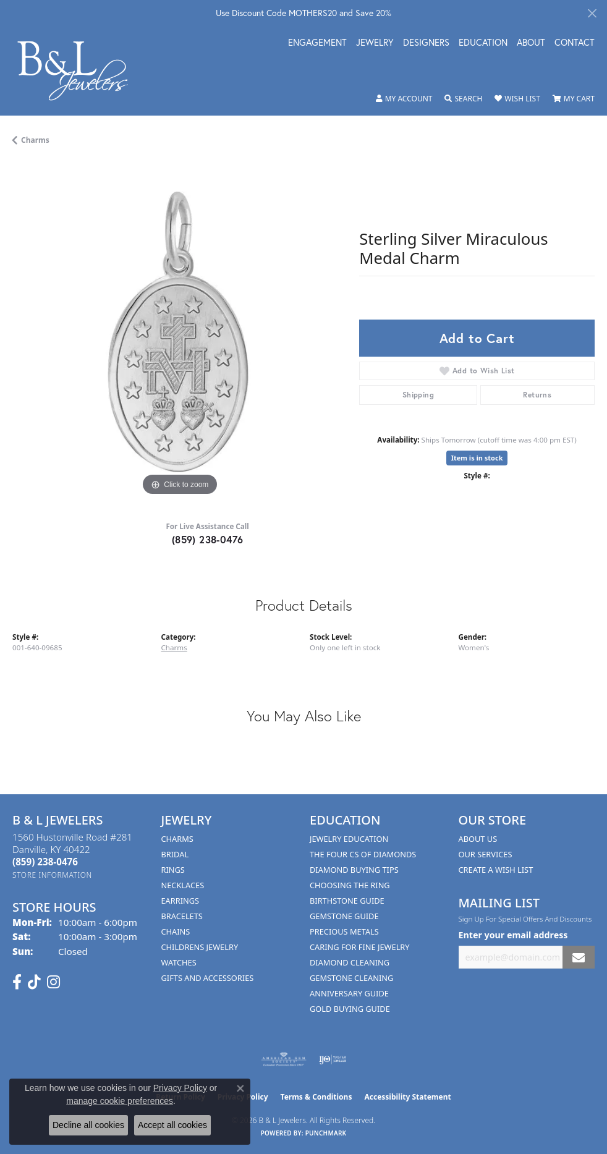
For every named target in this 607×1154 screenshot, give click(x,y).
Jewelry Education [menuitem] (349, 838)
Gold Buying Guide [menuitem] (350, 1008)
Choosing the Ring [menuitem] (350, 885)
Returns (537, 394)
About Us (478, 838)
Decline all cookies (88, 1125)
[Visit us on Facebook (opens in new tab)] (17, 982)
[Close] (592, 13)
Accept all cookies (172, 1125)
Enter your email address (513, 935)
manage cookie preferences (119, 1101)
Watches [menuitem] (179, 962)
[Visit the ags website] (284, 1059)
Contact (574, 43)
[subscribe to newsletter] (578, 957)
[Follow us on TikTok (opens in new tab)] (34, 982)
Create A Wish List (496, 869)
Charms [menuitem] (177, 838)
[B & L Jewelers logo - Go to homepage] (79, 70)
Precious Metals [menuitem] (344, 931)
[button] (404, 99)
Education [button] (483, 43)
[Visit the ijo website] (333, 1059)
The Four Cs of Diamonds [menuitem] (363, 854)
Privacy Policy (180, 1088)
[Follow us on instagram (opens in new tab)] (53, 982)
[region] (179, 331)
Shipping (418, 394)
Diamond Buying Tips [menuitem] (354, 869)
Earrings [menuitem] (180, 900)
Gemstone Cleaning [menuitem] (351, 977)
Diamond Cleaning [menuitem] (349, 962)
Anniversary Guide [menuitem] (349, 993)
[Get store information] (52, 875)
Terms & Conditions (316, 1097)
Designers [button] (426, 43)
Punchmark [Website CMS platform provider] (326, 1133)
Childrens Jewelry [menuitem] (200, 946)
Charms (35, 140)
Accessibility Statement (407, 1097)
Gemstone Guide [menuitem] (344, 916)
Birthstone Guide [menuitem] (347, 900)
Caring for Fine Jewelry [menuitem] (360, 946)
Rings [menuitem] (173, 869)
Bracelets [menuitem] (182, 916)
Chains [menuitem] (175, 931)
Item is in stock (477, 457)
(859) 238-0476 (208, 539)
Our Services (485, 854)
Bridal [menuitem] (175, 854)
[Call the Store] (45, 861)
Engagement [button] (317, 43)
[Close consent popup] (240, 1088)
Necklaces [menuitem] (183, 885)
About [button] (531, 43)
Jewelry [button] (375, 43)
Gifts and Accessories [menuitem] (207, 977)
